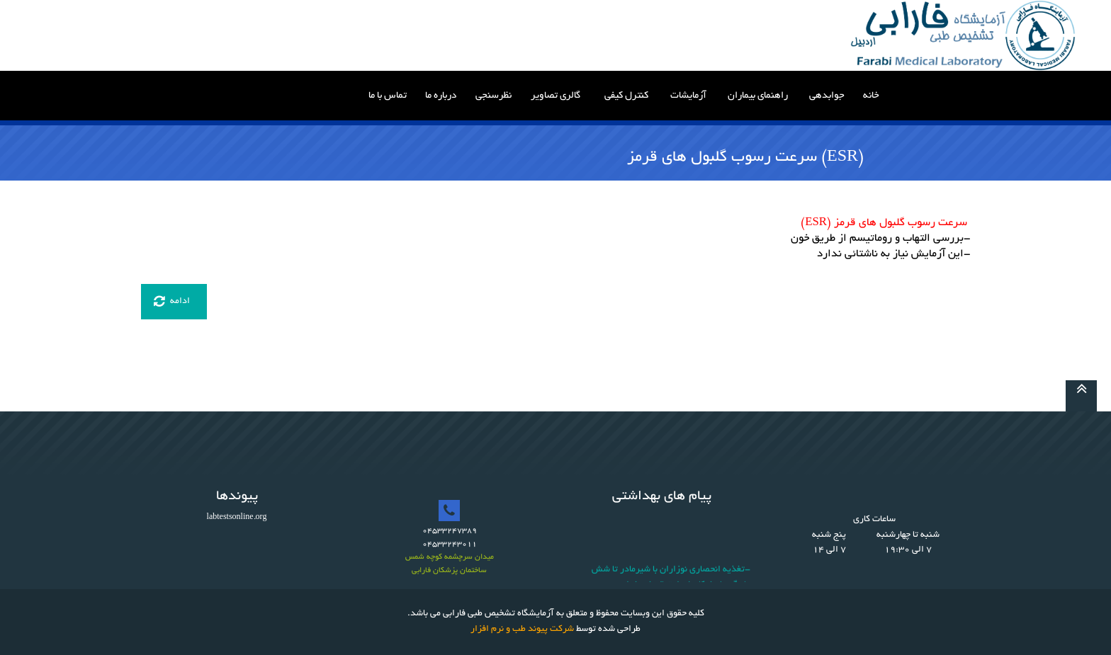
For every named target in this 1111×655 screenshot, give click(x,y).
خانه (871, 96)
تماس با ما (387, 96)
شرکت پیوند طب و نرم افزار (522, 629)
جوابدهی (827, 96)
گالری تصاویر (555, 96)
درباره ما (440, 96)
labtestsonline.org (237, 517)
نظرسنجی (493, 96)
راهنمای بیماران (758, 96)
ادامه (172, 301)
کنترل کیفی (626, 96)
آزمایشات (688, 96)
